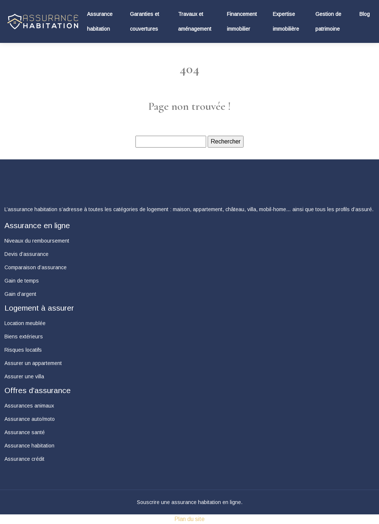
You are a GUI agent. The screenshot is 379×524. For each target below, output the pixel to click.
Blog (364, 14)
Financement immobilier (242, 21)
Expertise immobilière (286, 21)
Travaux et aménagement (194, 21)
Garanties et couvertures (144, 21)
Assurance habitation (100, 21)
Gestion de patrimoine (328, 21)
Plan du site (189, 519)
